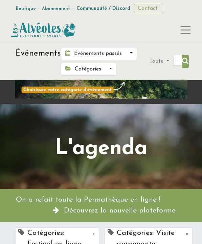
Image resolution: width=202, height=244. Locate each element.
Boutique (26, 8)
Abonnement (56, 8)
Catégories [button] (84, 69)
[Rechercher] (185, 61)
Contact (148, 8)
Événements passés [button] (94, 53)
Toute (157, 61)
